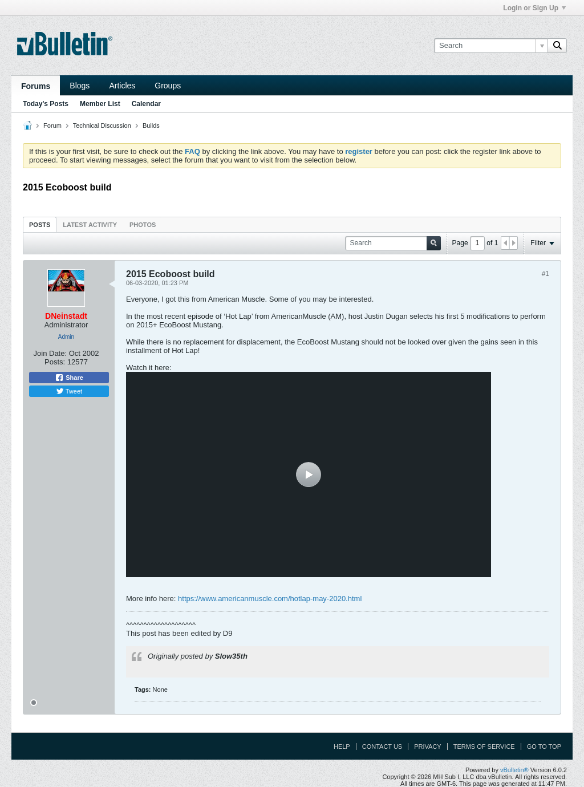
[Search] (491, 45)
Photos (142, 224)
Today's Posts (45, 104)
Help (342, 746)
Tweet (69, 391)
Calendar (146, 104)
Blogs (80, 85)
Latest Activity (90, 224)
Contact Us (382, 746)
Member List (100, 104)
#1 (545, 274)
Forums (35, 86)
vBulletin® (514, 769)
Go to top (544, 746)
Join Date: (50, 353)
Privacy (427, 746)
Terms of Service (484, 746)
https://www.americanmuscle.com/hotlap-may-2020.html (270, 598)
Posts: (54, 362)
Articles (122, 85)
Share (69, 377)
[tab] (39, 224)
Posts (39, 224)
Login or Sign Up (534, 8)
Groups (168, 85)
